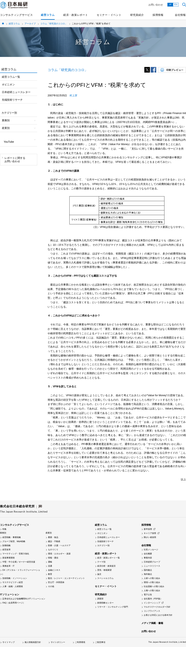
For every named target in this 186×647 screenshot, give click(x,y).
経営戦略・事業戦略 (11, 537)
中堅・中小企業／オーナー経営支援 (18, 562)
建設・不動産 (54, 541)
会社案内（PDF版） (153, 599)
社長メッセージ (151, 549)
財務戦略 (6, 545)
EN (175, 4)
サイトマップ (8, 642)
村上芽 (73, 95)
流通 (50, 566)
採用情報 (158, 14)
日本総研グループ (152, 562)
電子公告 (148, 594)
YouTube (9, 141)
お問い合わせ (155, 4)
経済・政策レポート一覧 (108, 558)
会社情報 (180, 14)
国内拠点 (148, 570)
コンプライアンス (152, 611)
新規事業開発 (8, 558)
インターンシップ (152, 603)
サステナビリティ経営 (12, 582)
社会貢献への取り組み (154, 586)
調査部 (100, 599)
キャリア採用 (150, 533)
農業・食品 (53, 537)
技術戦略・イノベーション (14, 578)
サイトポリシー (58, 642)
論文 (99, 574)
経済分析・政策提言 (106, 566)
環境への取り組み (152, 582)
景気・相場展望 (104, 570)
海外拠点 (148, 574)
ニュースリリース (152, 566)
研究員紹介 (137, 14)
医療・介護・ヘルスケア (59, 545)
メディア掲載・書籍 (152, 623)
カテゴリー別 (103, 545)
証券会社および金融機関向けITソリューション (23, 599)
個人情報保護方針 (33, 642)
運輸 (50, 562)
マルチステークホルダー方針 (157, 607)
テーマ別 (101, 562)
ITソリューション (9, 594)
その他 (51, 586)
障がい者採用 (150, 537)
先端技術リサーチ (12, 99)
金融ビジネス (54, 570)
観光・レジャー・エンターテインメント (66, 578)
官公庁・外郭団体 (56, 582)
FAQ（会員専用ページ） (13, 603)
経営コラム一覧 (11, 76)
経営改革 (6, 549)
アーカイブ (30, 23)
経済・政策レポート (75, 14)
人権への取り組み (152, 590)
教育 (50, 574)
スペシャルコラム (105, 578)
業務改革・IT (8, 566)
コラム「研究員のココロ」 (53, 23)
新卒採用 (148, 529)
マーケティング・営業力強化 (15, 553)
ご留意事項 (100, 642)
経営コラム (48, 14)
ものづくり (53, 549)
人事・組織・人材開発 (12, 586)
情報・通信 (53, 558)
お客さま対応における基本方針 (158, 615)
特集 (4, 529)
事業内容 (148, 558)
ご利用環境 (80, 642)
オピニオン (8, 84)
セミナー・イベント (109, 14)
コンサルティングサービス (16, 14)
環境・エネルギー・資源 (59, 553)
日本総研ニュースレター (16, 92)
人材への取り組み (152, 578)
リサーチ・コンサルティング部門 (112, 607)
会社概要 (148, 553)
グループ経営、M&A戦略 (13, 541)
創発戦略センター (105, 603)
